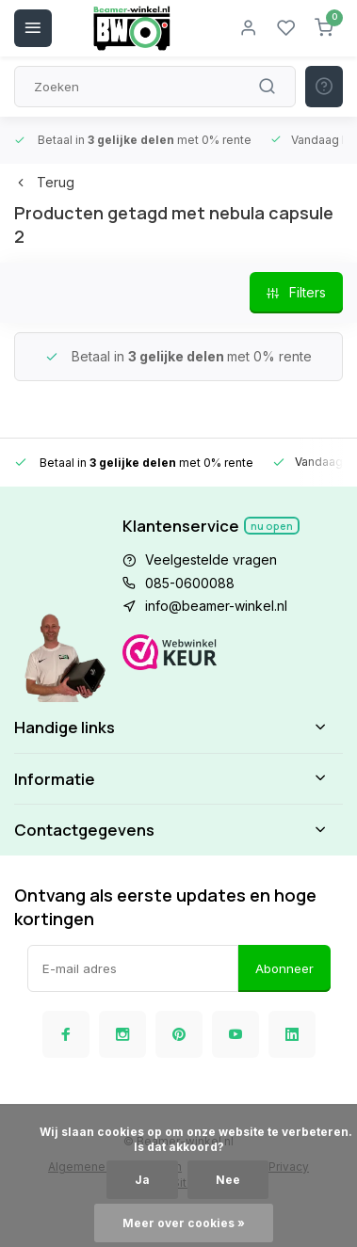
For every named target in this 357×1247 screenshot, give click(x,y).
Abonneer (284, 968)
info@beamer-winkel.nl (216, 606)
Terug (44, 182)
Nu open (272, 526)
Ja (142, 1180)
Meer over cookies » (183, 1223)
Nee (228, 1180)
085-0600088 (190, 583)
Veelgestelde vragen (211, 560)
